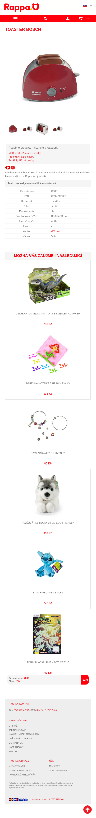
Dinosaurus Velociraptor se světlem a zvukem (48, 313)
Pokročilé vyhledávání (22, 775)
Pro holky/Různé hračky (21, 156)
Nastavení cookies (39, 799)
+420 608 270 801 (22, 710)
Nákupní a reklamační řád (24, 734)
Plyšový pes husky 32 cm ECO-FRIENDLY (48, 522)
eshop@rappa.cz (47, 710)
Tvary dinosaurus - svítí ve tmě (48, 662)
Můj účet (54, 766)
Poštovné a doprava (21, 738)
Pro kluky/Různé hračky (21, 160)
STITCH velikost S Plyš (48, 592)
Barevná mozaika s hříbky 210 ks (48, 383)
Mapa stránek (17, 766)
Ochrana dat (16, 743)
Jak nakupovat (17, 730)
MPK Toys (55, 231)
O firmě (13, 726)
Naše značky (16, 747)
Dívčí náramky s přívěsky (48, 453)
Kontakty (14, 751)
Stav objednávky (59, 770)
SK (90, 5)
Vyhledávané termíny (21, 770)
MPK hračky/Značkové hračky (25, 153)
